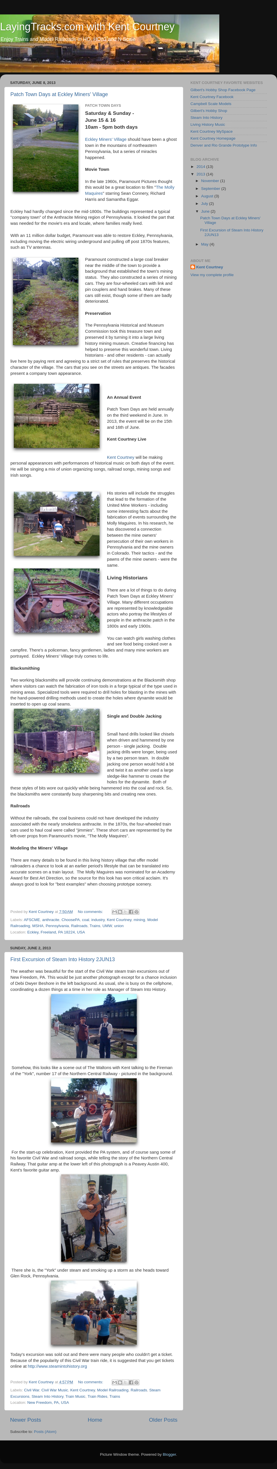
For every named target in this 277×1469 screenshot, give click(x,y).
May (205, 244)
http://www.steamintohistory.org (57, 1366)
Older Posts (163, 1420)
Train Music (75, 1396)
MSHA (38, 926)
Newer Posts (25, 1420)
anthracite (50, 920)
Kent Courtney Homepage (212, 138)
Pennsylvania (57, 926)
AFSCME (32, 920)
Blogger (169, 1454)
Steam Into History (47, 1396)
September (211, 188)
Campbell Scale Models (210, 104)
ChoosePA (70, 920)
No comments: (91, 912)
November (210, 181)
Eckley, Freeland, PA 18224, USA (56, 932)
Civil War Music (55, 1390)
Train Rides (97, 1396)
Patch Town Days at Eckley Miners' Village (59, 94)
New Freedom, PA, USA (48, 1402)
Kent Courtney (120, 457)
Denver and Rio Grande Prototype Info (223, 145)
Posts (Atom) (45, 1431)
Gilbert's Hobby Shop (208, 110)
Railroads (79, 926)
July (205, 203)
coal (85, 920)
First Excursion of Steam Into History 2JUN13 (62, 959)
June (206, 211)
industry (97, 920)
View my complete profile (212, 275)
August (207, 196)
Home (95, 1420)
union (119, 926)
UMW (107, 926)
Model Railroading (112, 1390)
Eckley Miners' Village (106, 139)
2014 (201, 166)
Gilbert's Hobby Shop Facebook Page (222, 90)
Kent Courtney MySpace (211, 131)
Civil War (31, 1390)
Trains (94, 926)
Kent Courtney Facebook (211, 97)
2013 (201, 174)
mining (139, 920)
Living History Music (207, 124)
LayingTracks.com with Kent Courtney (87, 27)
